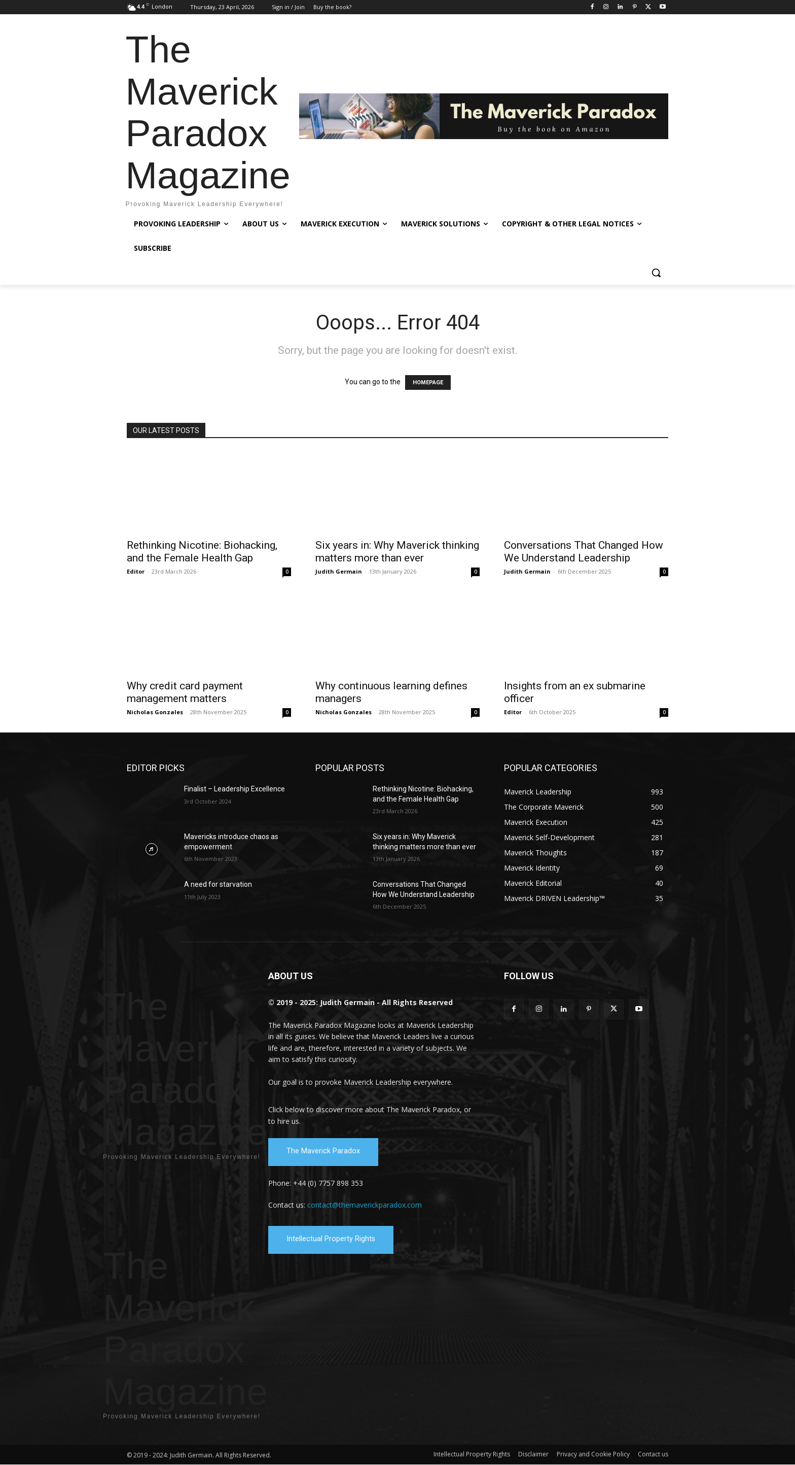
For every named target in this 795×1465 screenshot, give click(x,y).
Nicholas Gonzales (155, 712)
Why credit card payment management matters (185, 692)
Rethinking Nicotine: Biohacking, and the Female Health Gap (202, 551)
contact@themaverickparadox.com (364, 1205)
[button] (656, 272)
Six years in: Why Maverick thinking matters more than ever (397, 551)
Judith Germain (338, 571)
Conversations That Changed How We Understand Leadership (583, 551)
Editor (135, 571)
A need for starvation (218, 884)
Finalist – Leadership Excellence (234, 789)
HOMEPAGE (428, 382)
